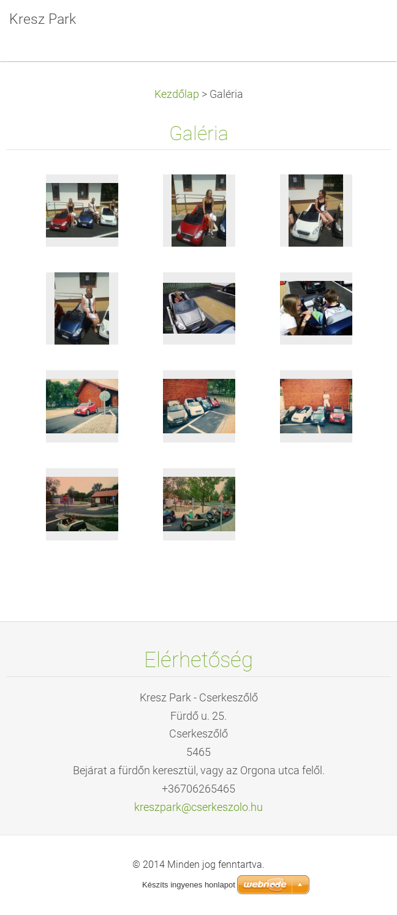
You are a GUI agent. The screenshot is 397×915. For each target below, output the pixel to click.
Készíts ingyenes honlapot (188, 884)
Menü (363, 27)
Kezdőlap (176, 94)
